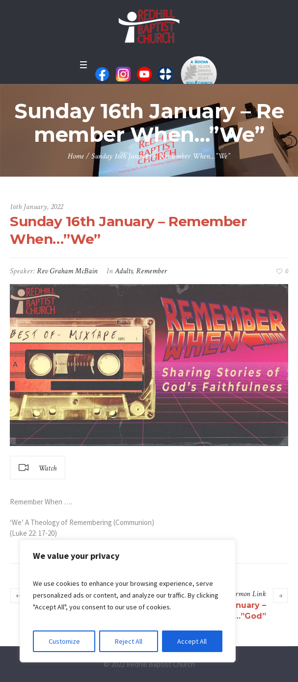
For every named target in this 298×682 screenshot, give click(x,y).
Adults (124, 271)
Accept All (192, 641)
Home (76, 156)
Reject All (128, 641)
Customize (64, 641)
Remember (151, 271)
